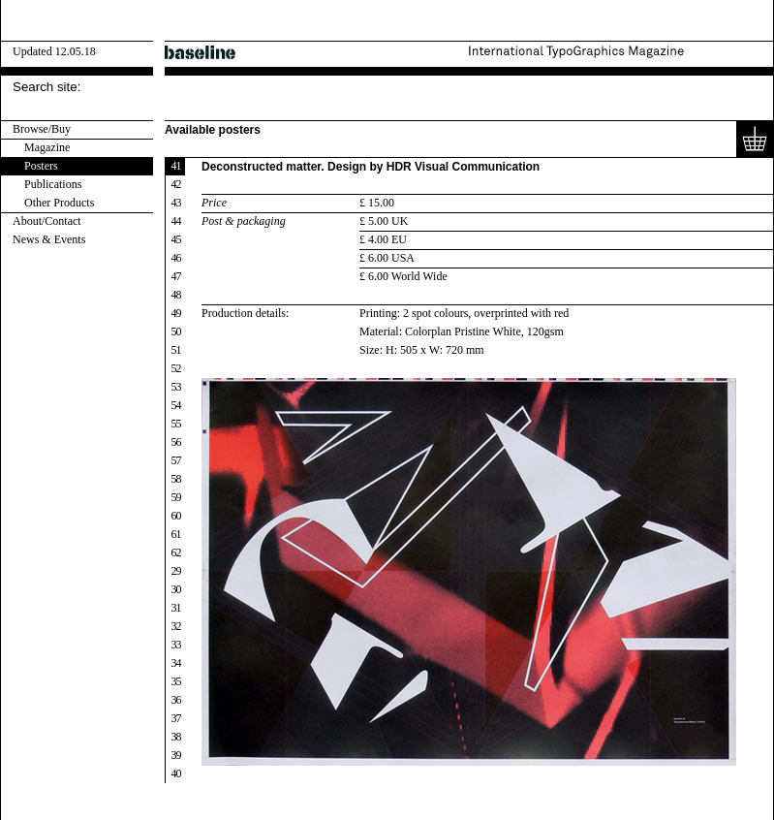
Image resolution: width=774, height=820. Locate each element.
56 (176, 442)
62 (176, 552)
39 (176, 755)
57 (176, 460)
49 (176, 313)
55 (176, 423)
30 (176, 589)
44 (176, 221)
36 (176, 700)
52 (176, 368)
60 (176, 515)
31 (176, 608)
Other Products (59, 202)
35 (176, 681)
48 (176, 294)
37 (176, 718)
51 (176, 350)
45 (176, 239)
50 (176, 331)
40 (176, 773)
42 (176, 184)
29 (176, 571)
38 (176, 736)
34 (176, 663)
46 (176, 258)
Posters (41, 166)
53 (176, 387)
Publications (52, 184)
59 (176, 497)
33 (176, 644)
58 (176, 479)
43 (176, 202)
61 (176, 534)
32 (176, 626)
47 (176, 276)
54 (176, 405)
